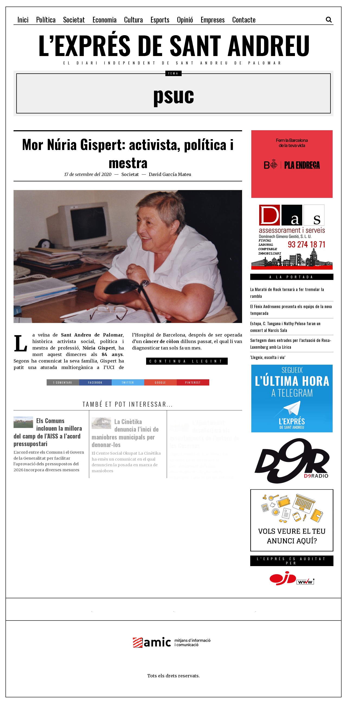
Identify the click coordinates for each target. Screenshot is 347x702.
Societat (130, 174)
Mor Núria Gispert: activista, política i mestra (127, 152)
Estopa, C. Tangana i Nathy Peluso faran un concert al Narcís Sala (285, 325)
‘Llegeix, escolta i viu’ (267, 355)
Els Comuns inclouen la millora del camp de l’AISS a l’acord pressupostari (48, 433)
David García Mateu (170, 174)
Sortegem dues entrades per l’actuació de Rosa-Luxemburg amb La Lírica (290, 341)
